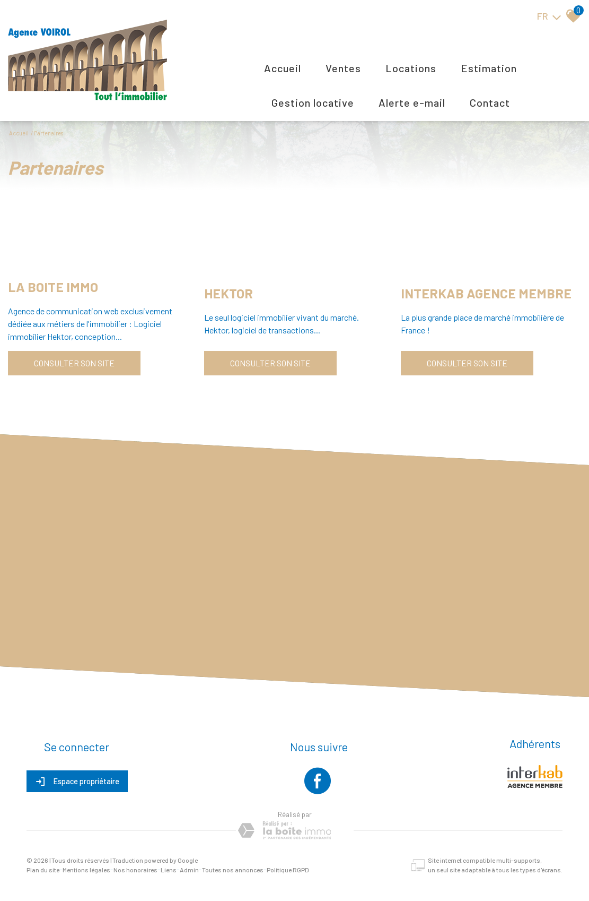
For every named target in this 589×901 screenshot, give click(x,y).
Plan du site (43, 869)
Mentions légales (86, 869)
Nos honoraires (135, 869)
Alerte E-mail (412, 102)
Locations (410, 68)
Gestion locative (312, 102)
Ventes (343, 68)
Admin (189, 869)
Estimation (489, 68)
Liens (169, 869)
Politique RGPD (288, 869)
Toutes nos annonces (232, 869)
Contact (490, 102)
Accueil (282, 68)
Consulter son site (74, 363)
